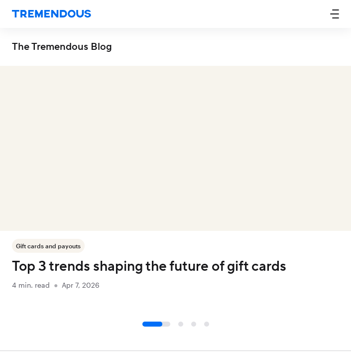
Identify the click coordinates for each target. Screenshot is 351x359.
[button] (334, 14)
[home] (51, 14)
